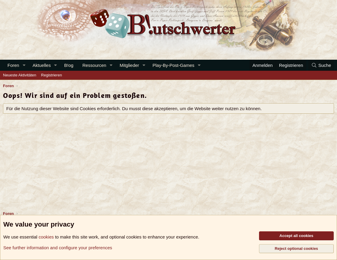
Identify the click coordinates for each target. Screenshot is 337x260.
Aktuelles (42, 65)
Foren (13, 65)
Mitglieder (129, 65)
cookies (46, 236)
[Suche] (321, 65)
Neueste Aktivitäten (19, 75)
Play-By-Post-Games (173, 65)
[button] (24, 65)
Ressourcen (94, 65)
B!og (68, 65)
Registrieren (51, 75)
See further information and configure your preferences (57, 247)
